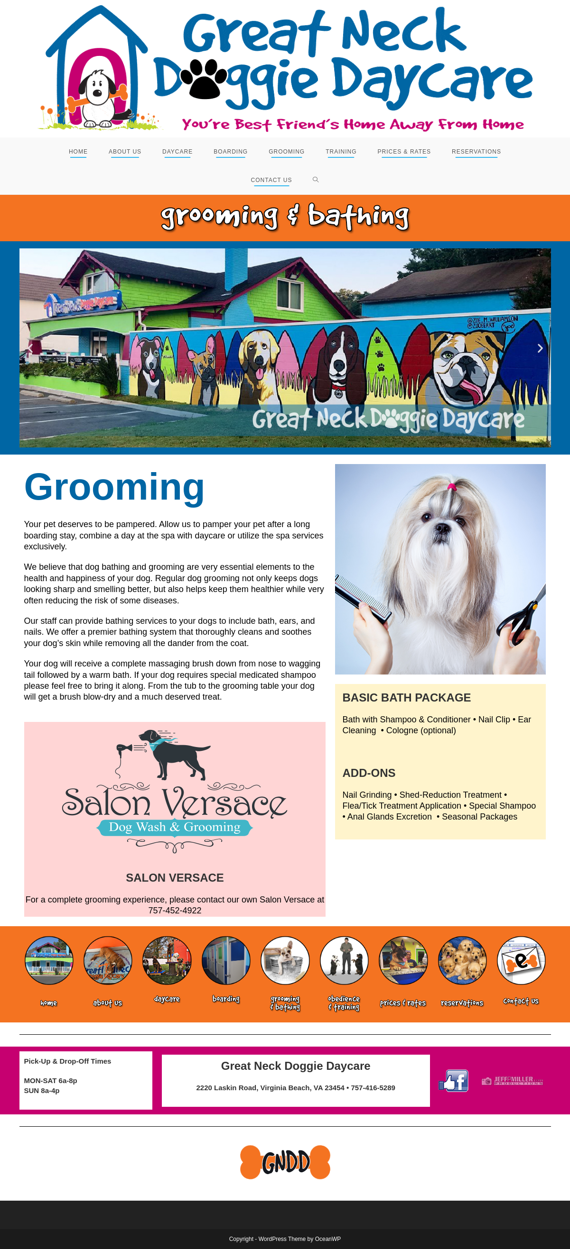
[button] (30, 348)
